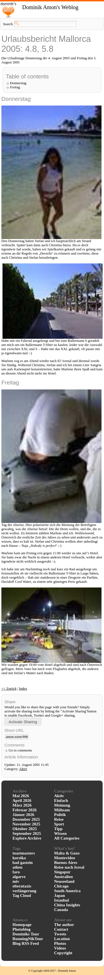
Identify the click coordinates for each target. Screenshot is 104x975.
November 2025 (26, 824)
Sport (59, 824)
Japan (59, 895)
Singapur (62, 872)
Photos (60, 943)
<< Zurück (9, 689)
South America (67, 891)
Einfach (61, 800)
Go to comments (20, 750)
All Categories (66, 838)
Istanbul (61, 900)
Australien (63, 876)
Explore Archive (26, 838)
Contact (61, 929)
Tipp (58, 829)
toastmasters (23, 853)
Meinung (62, 805)
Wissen (60, 833)
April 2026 (21, 800)
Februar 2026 (24, 810)
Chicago (61, 886)
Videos (60, 948)
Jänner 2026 (23, 814)
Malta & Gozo (67, 853)
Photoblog (21, 929)
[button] (22, 722)
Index (23, 689)
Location (62, 938)
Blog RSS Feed (25, 943)
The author (64, 924)
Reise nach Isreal (69, 867)
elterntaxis (21, 886)
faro (16, 872)
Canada (61, 909)
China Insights (67, 905)
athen (17, 867)
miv (15, 881)
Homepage (21, 924)
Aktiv (23, 769)
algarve (19, 876)
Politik (60, 814)
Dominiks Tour (25, 934)
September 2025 (26, 833)
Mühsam (62, 810)
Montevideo (64, 858)
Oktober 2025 (24, 829)
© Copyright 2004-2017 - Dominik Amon (52, 970)
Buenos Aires (65, 862)
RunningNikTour (27, 938)
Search (8, 24)
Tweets (60, 934)
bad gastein (22, 862)
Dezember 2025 (26, 819)
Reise (59, 819)
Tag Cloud (21, 895)
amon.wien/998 (17, 737)
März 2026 (22, 805)
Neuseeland (64, 881)
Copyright (63, 953)
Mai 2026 (20, 796)
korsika (19, 858)
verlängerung (24, 891)
